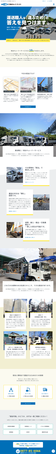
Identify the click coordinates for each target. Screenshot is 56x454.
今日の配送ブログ (28, 106)
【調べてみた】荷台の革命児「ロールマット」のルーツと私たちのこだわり (31, 40)
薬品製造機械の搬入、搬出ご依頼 (44, 94)
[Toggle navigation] (53, 4)
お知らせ (44, 1)
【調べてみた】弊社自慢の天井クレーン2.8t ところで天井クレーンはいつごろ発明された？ (27, 96)
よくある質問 (49, 1)
